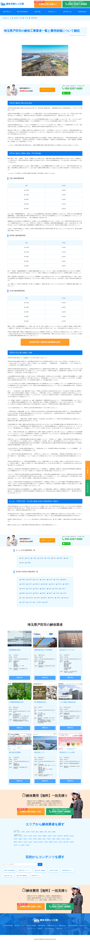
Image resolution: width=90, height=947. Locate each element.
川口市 (37, 579)
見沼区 (41, 558)
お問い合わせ (59, 928)
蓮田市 (45, 597)
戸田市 (56, 588)
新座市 (43, 593)
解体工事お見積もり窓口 (31, 812)
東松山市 (37, 584)
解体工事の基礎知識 (22, 11)
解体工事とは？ (7, 11)
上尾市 (30, 588)
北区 (28, 558)
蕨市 (50, 588)
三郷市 (38, 597)
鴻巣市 (66, 584)
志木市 (30, 593)
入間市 (63, 588)
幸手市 (58, 597)
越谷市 (43, 588)
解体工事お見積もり (48, 4)
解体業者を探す (82, 11)
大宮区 (34, 558)
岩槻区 (29, 562)
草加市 (37, 588)
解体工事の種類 (54, 870)
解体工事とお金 (67, 11)
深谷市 (23, 588)
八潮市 (23, 597)
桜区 (54, 558)
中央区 (48, 558)
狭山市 (53, 584)
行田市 (43, 579)
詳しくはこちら (47, 89)
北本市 (64, 593)
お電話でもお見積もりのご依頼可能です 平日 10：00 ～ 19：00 (76, 4)
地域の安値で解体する (87, 470)
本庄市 (30, 584)
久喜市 (57, 593)
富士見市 (30, 597)
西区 (22, 558)
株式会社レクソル (7, 18)
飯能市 (64, 579)
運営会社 (40, 928)
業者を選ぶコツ (52, 11)
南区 (67, 558)
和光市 (37, 593)
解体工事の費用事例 (22, 875)
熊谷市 (30, 579)
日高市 (23, 602)
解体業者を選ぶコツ (67, 870)
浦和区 (60, 558)
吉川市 (30, 602)
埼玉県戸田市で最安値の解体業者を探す (45, 342)
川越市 (23, 579)
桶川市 (50, 593)
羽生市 (59, 584)
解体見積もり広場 (12, 4)
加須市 (23, 584)
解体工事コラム (36, 875)
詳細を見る (19, 677)
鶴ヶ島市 (66, 597)
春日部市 (45, 584)
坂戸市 (51, 597)
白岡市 (46, 602)
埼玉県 (26, 18)
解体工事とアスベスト (25, 870)
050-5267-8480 (72, 88)
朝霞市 (23, 593)
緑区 (22, 562)
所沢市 (57, 579)
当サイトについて (32, 928)
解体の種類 (37, 11)
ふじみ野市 (38, 602)
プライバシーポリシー (49, 928)
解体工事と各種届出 (40, 870)
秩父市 (50, 579)
